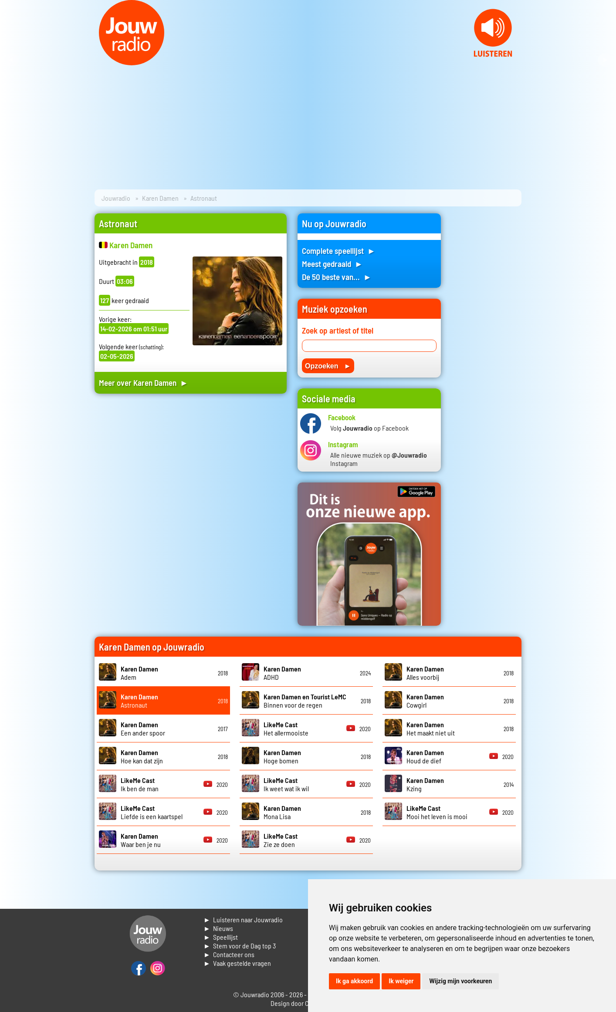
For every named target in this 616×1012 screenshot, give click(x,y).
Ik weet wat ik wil (286, 784)
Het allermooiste (286, 728)
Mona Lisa (282, 812)
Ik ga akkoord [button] (354, 981)
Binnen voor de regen (305, 700)
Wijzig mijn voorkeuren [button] (460, 981)
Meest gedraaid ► (332, 264)
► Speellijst (220, 937)
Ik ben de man (140, 784)
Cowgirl (425, 700)
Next (605, 60)
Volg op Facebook (369, 428)
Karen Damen (160, 198)
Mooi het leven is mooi (436, 812)
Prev (11, 60)
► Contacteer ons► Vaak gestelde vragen (237, 958)
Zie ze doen (281, 840)
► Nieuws (218, 928)
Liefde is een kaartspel (152, 812)
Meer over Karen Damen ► (143, 383)
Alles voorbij (425, 673)
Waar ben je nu (141, 840)
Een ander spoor (143, 728)
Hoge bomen (282, 756)
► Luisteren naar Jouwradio (243, 919)
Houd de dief (425, 756)
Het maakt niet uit (430, 728)
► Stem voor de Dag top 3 (239, 945)
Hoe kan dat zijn (142, 756)
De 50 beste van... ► (337, 277)
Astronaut (139, 700)
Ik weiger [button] (401, 981)
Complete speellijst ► (339, 251)
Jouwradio (116, 198)
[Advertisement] (191, 483)
